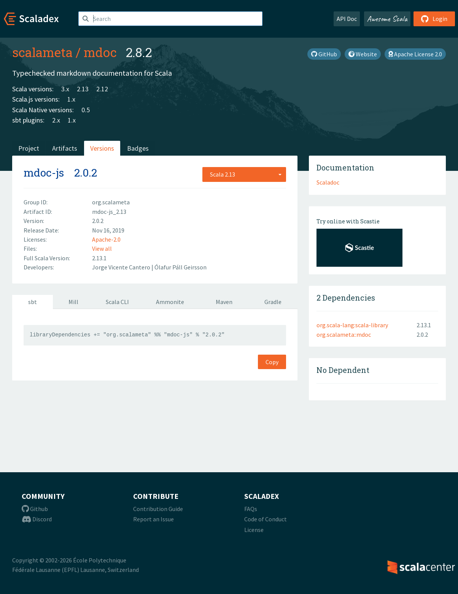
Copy (272, 362)
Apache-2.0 (106, 239)
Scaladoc (327, 182)
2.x (56, 120)
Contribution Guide (158, 509)
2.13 (83, 88)
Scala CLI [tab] (117, 302)
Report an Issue (153, 519)
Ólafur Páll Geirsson (180, 267)
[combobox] (244, 174)
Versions (102, 148)
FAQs (250, 509)
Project (28, 148)
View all (102, 248)
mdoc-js (44, 173)
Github (35, 509)
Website (362, 54)
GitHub (324, 54)
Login (434, 18)
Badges (138, 148)
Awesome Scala (387, 19)
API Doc (347, 18)
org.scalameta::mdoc (343, 334)
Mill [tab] (73, 302)
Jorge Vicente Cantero (121, 267)
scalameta (42, 52)
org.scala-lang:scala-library (352, 325)
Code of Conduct (265, 519)
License (254, 529)
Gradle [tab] (272, 302)
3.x (65, 88)
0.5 (85, 109)
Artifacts (64, 148)
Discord (37, 519)
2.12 (102, 88)
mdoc (100, 52)
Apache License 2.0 (415, 54)
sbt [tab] (32, 302)
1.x (71, 99)
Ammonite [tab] (170, 302)
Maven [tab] (224, 302)
